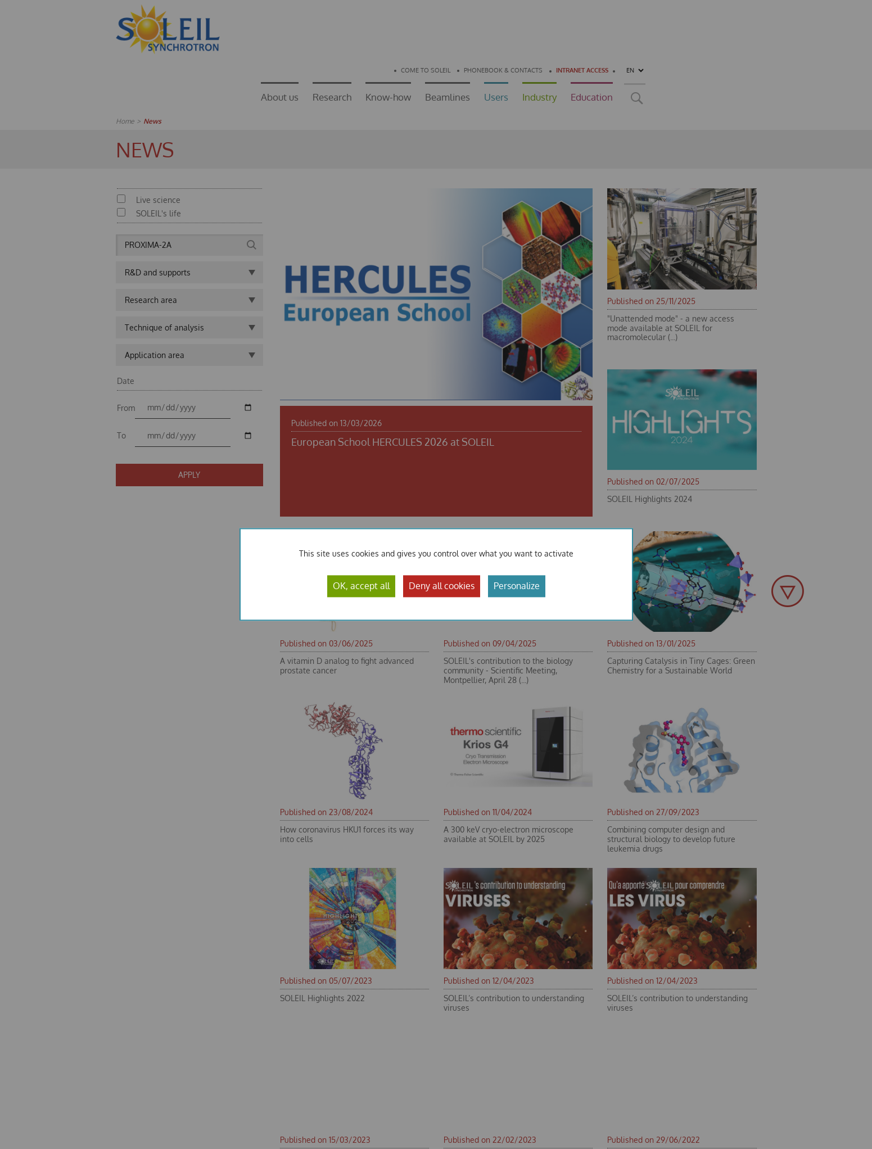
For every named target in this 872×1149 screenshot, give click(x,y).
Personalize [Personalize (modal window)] (517, 585)
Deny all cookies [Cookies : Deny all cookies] (442, 585)
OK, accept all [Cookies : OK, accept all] (361, 585)
